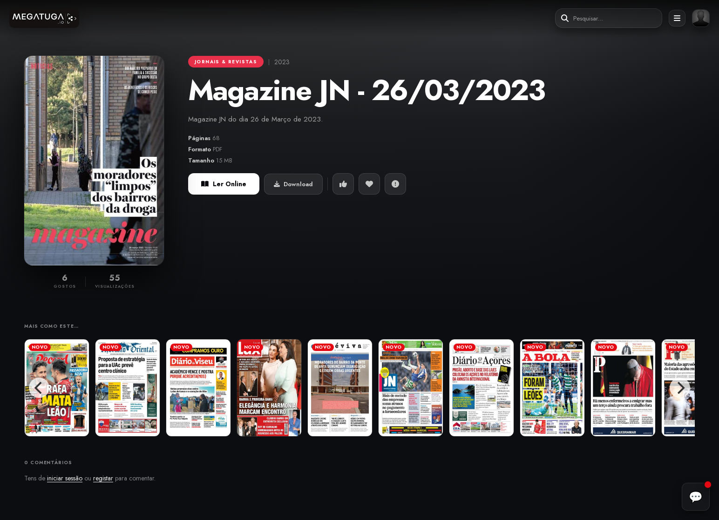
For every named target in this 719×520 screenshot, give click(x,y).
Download (293, 184)
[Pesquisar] (565, 18)
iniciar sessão (64, 478)
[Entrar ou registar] (701, 18)
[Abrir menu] (677, 18)
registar (103, 478)
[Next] (680, 388)
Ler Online (223, 184)
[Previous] (39, 388)
